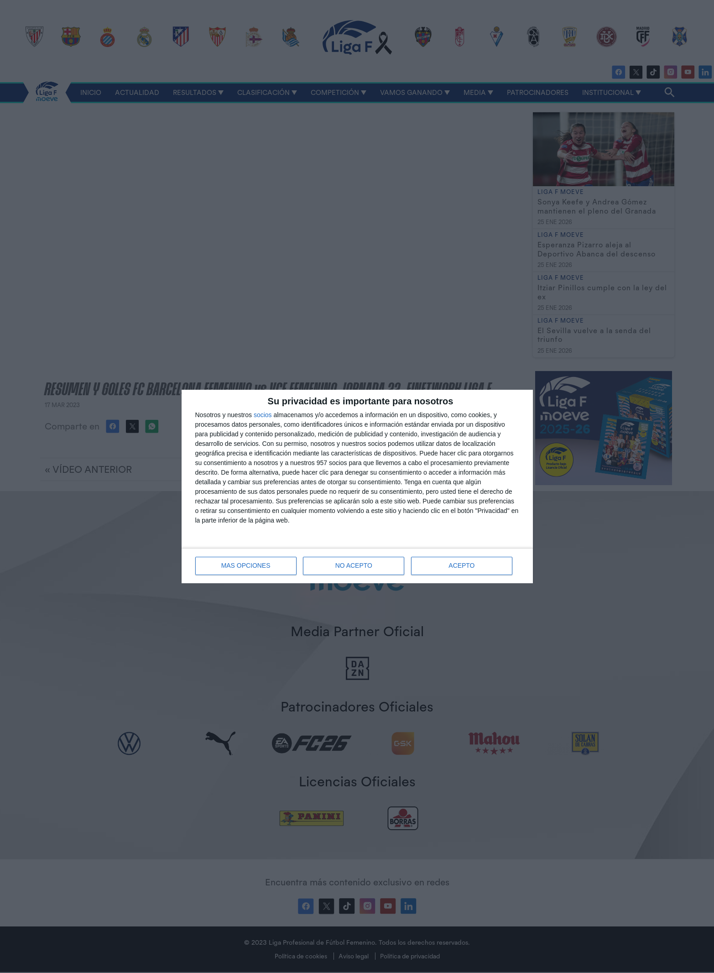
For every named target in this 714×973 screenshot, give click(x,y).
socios (263, 415)
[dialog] (357, 486)
